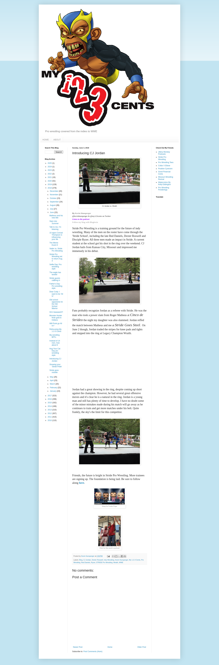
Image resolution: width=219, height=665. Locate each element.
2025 (50, 163)
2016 (50, 399)
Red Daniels (85, 562)
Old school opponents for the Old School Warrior (56, 304)
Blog (81, 560)
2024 (50, 167)
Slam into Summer (54, 222)
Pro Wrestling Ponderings (163, 189)
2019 (50, 184)
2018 (50, 188)
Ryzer (93, 562)
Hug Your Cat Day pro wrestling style (54, 352)
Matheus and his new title (56, 217)
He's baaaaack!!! (56, 312)
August (53, 205)
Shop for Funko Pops (109, 506)
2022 (50, 174)
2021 (50, 177)
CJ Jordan (87, 560)
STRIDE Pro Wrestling (104, 562)
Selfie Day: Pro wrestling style (55, 266)
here (81, 482)
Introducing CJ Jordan (55, 360)
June (52, 212)
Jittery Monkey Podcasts (164, 153)
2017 (50, 396)
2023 (50, 170)
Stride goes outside (54, 371)
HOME (45, 139)
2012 (50, 413)
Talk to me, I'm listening (55, 228)
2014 (50, 406)
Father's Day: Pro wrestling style (55, 286)
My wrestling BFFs (54, 336)
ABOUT (57, 139)
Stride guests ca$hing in (54, 279)
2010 (50, 420)
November (54, 195)
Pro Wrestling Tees (165, 162)
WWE (121, 562)
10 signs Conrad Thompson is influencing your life (56, 236)
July (52, 209)
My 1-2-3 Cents (134, 560)
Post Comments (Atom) (92, 651)
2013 (50, 410)
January (53, 391)
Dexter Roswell (97, 560)
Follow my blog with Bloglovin (85, 222)
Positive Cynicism (165, 169)
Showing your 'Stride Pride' (55, 365)
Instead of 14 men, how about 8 (54, 343)
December (54, 191)
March (53, 384)
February (54, 388)
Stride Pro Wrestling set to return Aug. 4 (56, 257)
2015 (50, 403)
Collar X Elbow (164, 166)
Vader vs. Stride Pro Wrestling (56, 249)
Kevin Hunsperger (83, 213)
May (52, 377)
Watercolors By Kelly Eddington (164, 183)
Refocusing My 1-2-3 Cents (55, 330)
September (54, 202)
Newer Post (77, 647)
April (52, 380)
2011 (50, 417)
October (53, 198)
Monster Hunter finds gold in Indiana (55, 317)
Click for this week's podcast (109, 548)
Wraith (115, 562)
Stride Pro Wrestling (162, 158)
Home (110, 647)
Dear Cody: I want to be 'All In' (56, 294)
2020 (50, 181)
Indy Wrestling (109, 560)
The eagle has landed (55, 273)
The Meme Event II (53, 244)
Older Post (141, 647)
